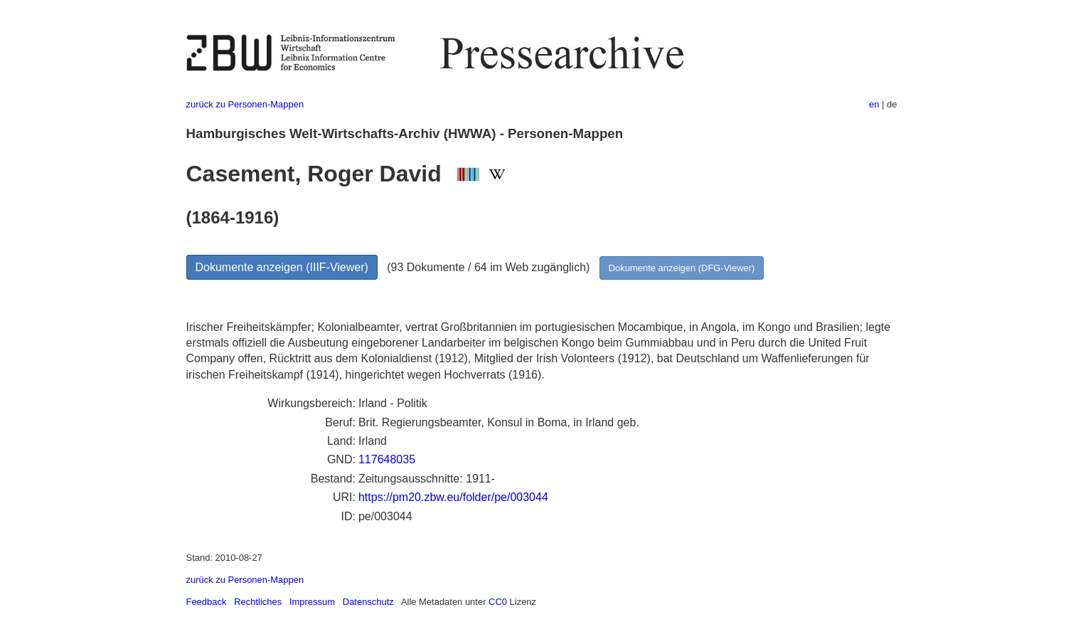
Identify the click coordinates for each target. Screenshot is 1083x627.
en (874, 104)
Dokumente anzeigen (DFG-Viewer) (682, 268)
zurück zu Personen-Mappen (245, 104)
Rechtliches (258, 601)
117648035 (386, 459)
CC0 (498, 601)
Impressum (312, 601)
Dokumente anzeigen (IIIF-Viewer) (282, 267)
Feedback (206, 601)
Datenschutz (368, 601)
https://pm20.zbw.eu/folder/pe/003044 (453, 497)
